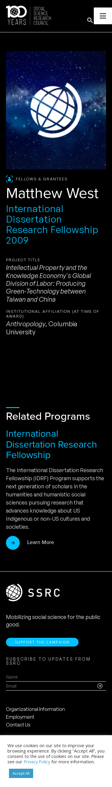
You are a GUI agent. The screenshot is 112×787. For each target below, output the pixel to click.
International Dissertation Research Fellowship (51, 444)
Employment (20, 717)
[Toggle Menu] (103, 15)
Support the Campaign (42, 642)
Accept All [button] (21, 773)
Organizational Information (35, 709)
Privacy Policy (37, 762)
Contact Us (18, 725)
